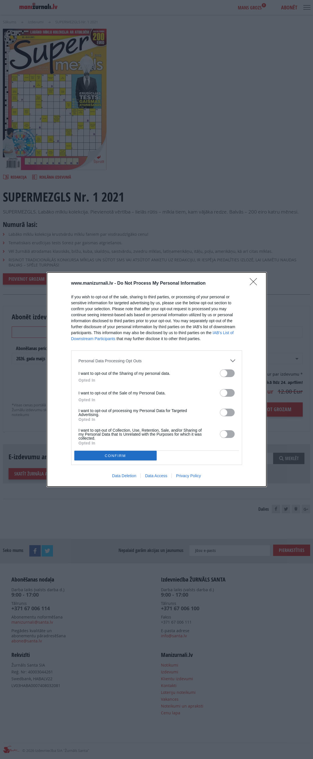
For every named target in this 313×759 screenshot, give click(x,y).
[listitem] (157, 361)
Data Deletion (124, 475)
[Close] (255, 283)
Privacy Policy (188, 475)
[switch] (227, 373)
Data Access (156, 475)
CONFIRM (115, 456)
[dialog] (156, 379)
